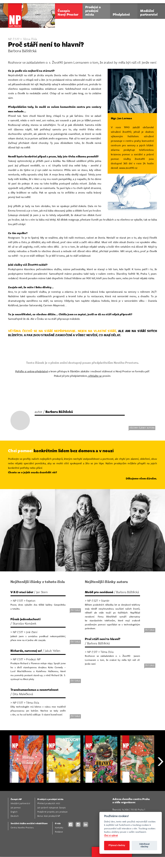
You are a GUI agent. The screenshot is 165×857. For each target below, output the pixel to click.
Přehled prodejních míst (48, 804)
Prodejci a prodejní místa (50, 799)
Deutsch (15, 816)
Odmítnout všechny (144, 845)
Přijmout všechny (116, 845)
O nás (58, 824)
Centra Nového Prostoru (22, 828)
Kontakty (59, 828)
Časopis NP (16, 799)
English (14, 812)
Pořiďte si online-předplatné (31, 371)
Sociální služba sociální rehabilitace (29, 824)
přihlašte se (95, 376)
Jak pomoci (16, 808)
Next (160, 773)
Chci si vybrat (111, 835)
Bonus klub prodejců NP (48, 816)
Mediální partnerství (20, 804)
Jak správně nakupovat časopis (51, 808)
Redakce (59, 832)
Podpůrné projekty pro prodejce (52, 812)
